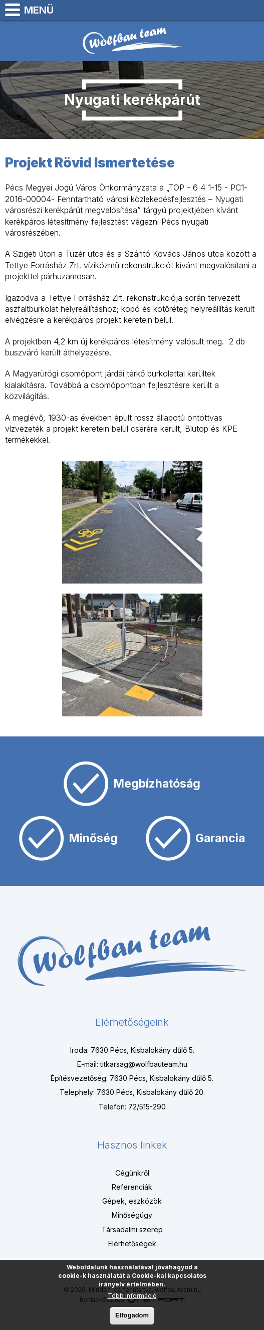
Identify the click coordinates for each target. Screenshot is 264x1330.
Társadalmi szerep (132, 1229)
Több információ (132, 1297)
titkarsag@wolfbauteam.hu (252, 10)
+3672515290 (227, 10)
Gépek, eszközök (132, 1201)
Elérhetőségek (132, 1243)
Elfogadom (132, 1316)
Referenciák (132, 1187)
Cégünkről (132, 1173)
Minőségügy (132, 1215)
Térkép (202, 10)
